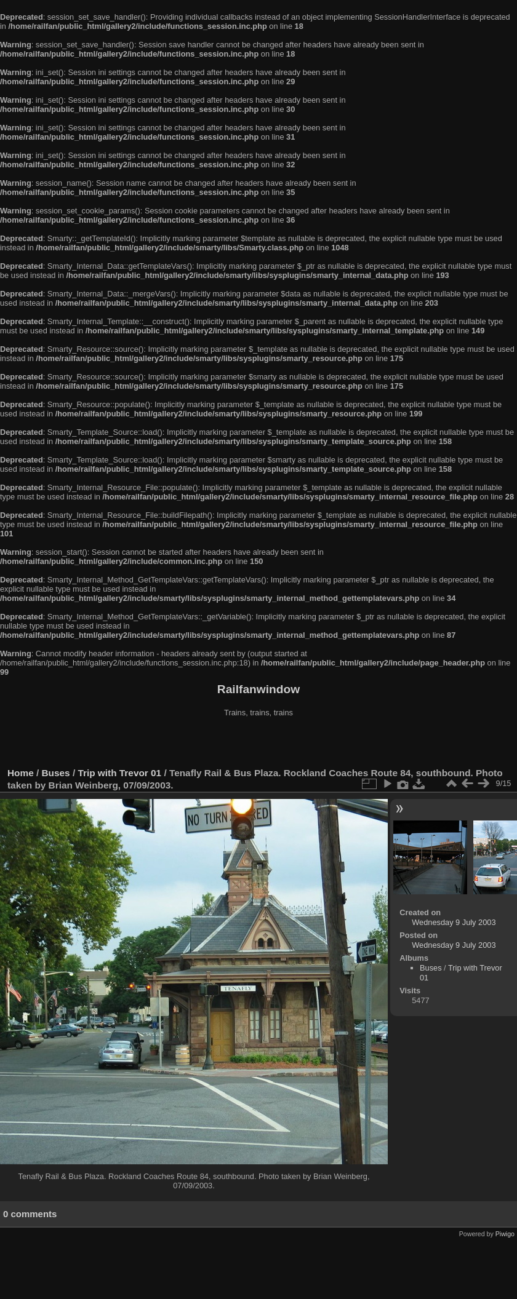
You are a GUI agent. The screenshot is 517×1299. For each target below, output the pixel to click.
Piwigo (505, 1233)
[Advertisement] (258, 743)
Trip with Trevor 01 (119, 773)
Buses (56, 773)
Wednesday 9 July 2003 (453, 922)
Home (20, 773)
